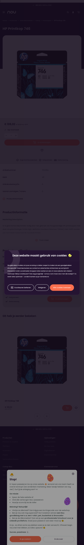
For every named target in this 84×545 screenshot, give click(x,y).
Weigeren (42, 287)
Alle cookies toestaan (62, 287)
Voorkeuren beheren (21, 287)
